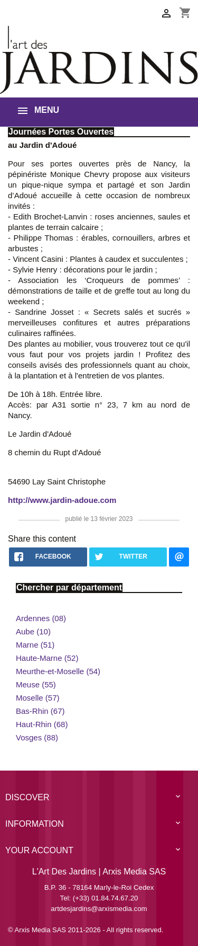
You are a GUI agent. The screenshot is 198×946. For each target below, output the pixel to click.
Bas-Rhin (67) (40, 710)
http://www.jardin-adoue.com (62, 500)
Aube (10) (33, 631)
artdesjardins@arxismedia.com (99, 909)
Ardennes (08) (41, 618)
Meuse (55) (36, 684)
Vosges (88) (37, 737)
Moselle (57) (38, 697)
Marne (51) (35, 644)
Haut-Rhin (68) (42, 724)
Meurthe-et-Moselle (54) (58, 671)
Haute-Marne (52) (47, 657)
